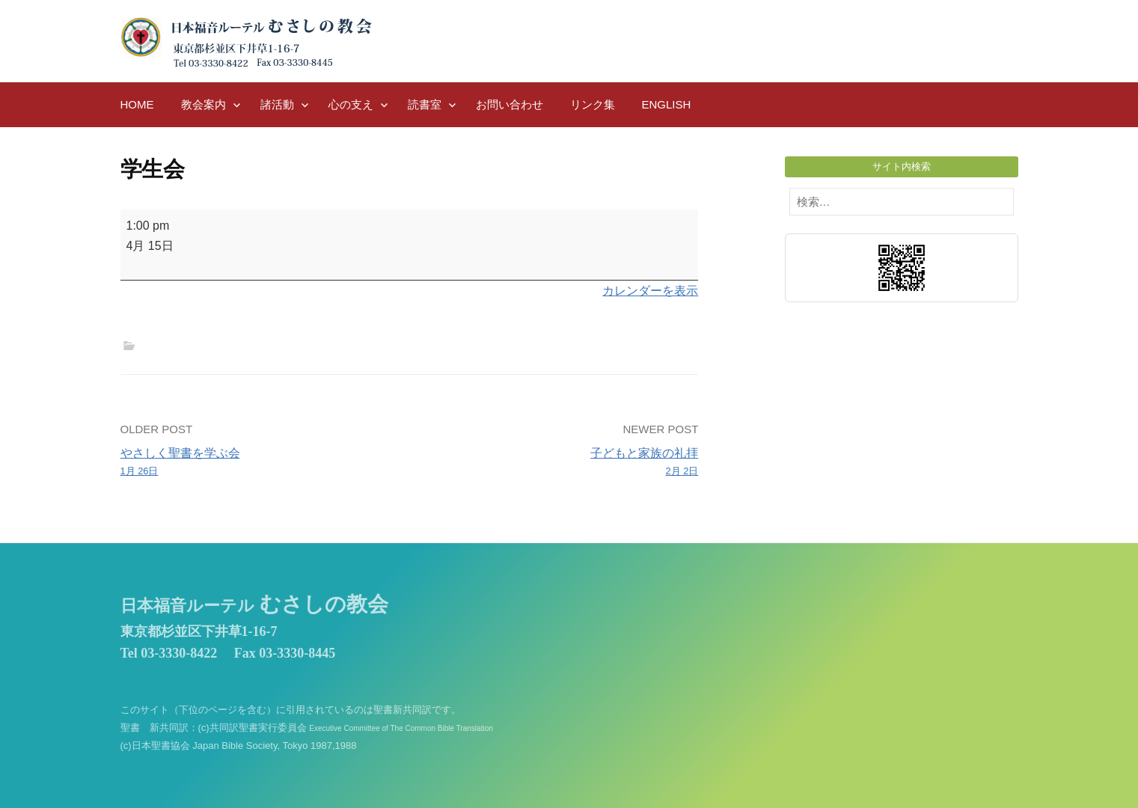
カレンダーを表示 (650, 290)
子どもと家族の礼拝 (559, 463)
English (666, 104)
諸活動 (277, 104)
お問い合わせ (509, 104)
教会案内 (203, 104)
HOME (137, 104)
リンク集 (592, 104)
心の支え (350, 104)
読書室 (424, 104)
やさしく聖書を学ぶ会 (259, 463)
